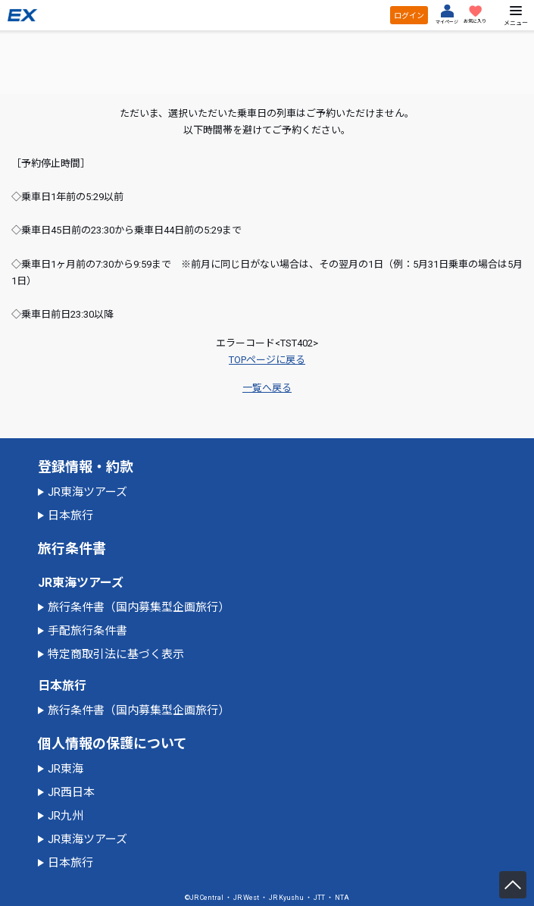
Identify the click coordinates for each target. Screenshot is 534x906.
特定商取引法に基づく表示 (116, 654)
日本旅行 (70, 515)
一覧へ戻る (267, 387)
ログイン (409, 15)
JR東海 (65, 769)
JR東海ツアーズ (87, 492)
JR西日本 (71, 792)
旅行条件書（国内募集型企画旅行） (139, 607)
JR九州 (65, 816)
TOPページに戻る (267, 359)
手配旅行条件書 (87, 631)
